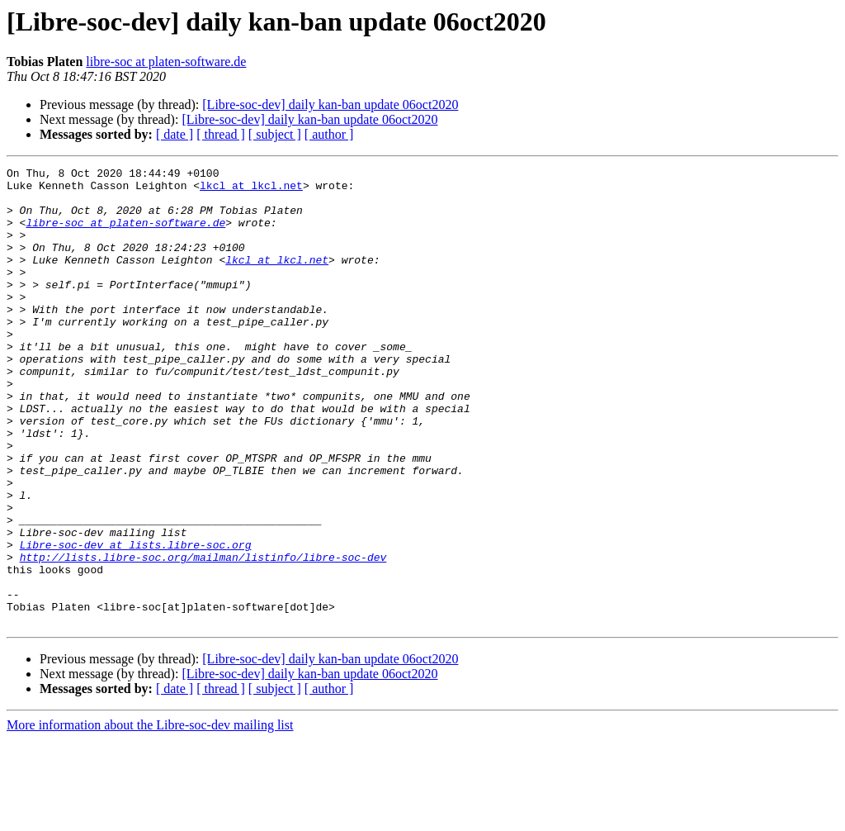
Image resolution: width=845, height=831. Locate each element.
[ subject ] (274, 134)
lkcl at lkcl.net (251, 190)
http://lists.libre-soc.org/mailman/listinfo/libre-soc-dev (203, 636)
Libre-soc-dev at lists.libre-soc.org (136, 621)
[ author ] (329, 134)
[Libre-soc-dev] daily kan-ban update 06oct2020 (330, 104)
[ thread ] (220, 134)
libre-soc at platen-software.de (166, 62)
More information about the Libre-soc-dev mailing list (150, 817)
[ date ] (174, 134)
